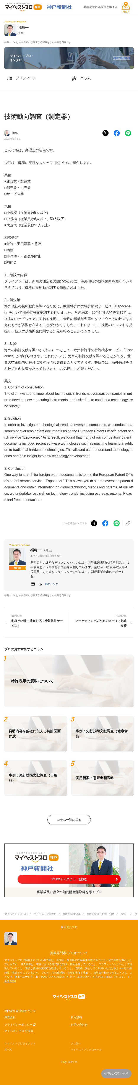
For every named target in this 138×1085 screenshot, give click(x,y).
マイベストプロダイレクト (20, 1043)
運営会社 (10, 1017)
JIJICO (8, 1049)
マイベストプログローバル (86, 1049)
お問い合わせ (79, 1024)
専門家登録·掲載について (20, 1011)
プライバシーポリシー (18, 1024)
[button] (51, 584)
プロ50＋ (76, 1043)
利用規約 (76, 1017)
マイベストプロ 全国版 (18, 1031)
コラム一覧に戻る (69, 819)
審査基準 (9, 980)
